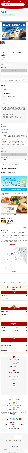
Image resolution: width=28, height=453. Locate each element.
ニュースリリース (11, 449)
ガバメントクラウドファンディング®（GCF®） (14, 424)
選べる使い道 (4, 157)
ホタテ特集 (16, 330)
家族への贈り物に (4, 350)
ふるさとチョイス (14, 422)
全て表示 (24, 79)
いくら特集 (16, 327)
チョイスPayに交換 (4, 347)
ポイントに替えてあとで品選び (6, 345)
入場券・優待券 (17, 164)
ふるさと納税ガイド (14, 366)
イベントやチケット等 (9, 164)
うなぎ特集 (3, 327)
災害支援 (14, 426)
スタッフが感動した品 (5, 314)
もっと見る (24, 227)
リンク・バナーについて (20, 449)
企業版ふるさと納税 (15, 428)
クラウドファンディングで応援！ (6, 342)
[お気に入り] (26, 451)
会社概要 (5, 449)
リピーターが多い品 (4, 298)
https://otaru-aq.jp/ (4, 132)
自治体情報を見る (14, 244)
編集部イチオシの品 (4, 311)
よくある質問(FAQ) (14, 379)
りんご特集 (3, 330)
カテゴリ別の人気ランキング (6, 295)
